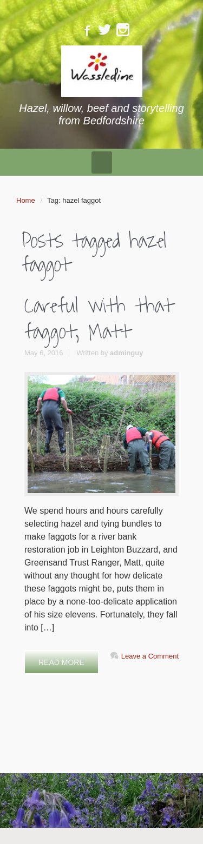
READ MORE (61, 662)
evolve (33, 806)
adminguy (126, 353)
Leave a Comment (150, 656)
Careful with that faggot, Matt (98, 319)
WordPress (163, 806)
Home (25, 200)
